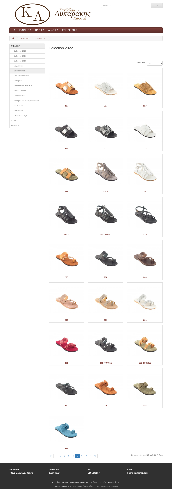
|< (51, 456)
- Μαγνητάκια (17, 66)
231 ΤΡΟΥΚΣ (106, 363)
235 (105, 406)
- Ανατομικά (16, 81)
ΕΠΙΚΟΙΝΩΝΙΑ (69, 30)
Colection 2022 (40, 38)
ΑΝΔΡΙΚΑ (53, 30)
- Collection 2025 (18, 56)
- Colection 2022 (18, 71)
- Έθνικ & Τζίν (17, 106)
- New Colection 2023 (20, 76)
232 (66, 406)
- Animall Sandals (18, 91)
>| (95, 456)
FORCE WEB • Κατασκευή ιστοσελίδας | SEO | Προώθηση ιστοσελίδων (91, 486)
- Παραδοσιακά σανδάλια (21, 86)
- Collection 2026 (18, 61)
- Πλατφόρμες (17, 111)
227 (66, 106)
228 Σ (105, 191)
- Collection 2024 (18, 51)
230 (66, 277)
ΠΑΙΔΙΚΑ (39, 30)
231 (105, 320)
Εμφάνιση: (140, 62)
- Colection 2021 (18, 96)
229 (145, 234)
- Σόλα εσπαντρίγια (19, 116)
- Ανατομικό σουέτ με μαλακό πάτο (25, 101)
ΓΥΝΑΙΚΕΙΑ (25, 30)
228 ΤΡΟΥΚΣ (106, 234)
